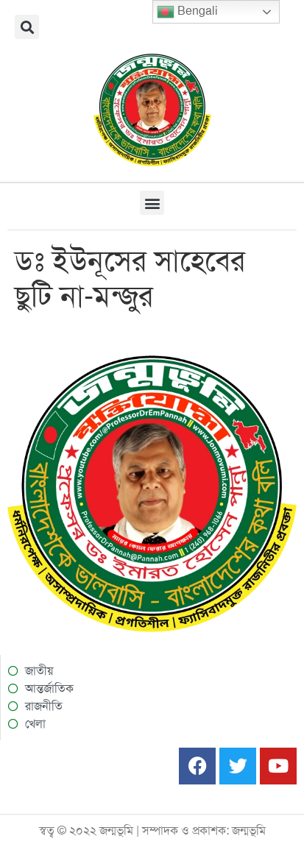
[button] (27, 27)
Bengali (187, 12)
